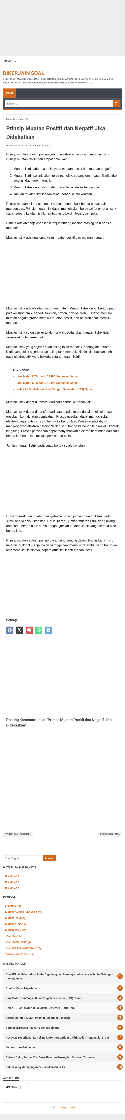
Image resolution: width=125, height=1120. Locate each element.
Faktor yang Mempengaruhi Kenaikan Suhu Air (35, 1067)
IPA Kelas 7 (12, 876)
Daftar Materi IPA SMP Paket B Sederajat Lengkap (38, 1017)
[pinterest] (29, 630)
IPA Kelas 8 (12, 882)
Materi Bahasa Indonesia (23, 912)
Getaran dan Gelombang (21, 1047)
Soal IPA (13, 936)
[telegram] (48, 630)
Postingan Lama (110, 834)
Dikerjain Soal (23, 73)
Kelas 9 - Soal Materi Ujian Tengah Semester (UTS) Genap (55, 389)
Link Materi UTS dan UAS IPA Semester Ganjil (47, 382)
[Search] (59, 103)
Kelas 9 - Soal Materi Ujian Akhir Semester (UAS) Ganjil (41, 1008)
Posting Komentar (40, 145)
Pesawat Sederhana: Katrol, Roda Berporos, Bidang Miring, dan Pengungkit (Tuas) (58, 1037)
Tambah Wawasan (19, 954)
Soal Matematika (18, 942)
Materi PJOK (15, 924)
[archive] (16, 1087)
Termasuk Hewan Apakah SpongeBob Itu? (32, 1027)
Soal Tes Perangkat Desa (23, 948)
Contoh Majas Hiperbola (21, 988)
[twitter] (19, 630)
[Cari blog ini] (22, 858)
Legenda (13, 906)
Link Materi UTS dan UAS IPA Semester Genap (48, 376)
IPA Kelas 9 (12, 888)
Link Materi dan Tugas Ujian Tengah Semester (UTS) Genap (44, 998)
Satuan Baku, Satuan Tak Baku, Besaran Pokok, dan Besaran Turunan (50, 1057)
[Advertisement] (62, 28)
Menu (9, 93)
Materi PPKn (15, 930)
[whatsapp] (38, 630)
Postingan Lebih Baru (18, 834)
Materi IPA (15, 918)
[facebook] (9, 630)
